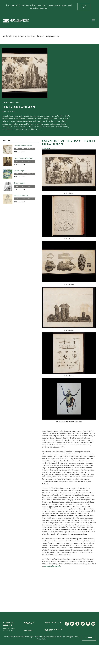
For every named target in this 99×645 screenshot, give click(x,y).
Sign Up (84, 6)
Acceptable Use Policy (53, 630)
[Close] (95, 7)
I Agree (88, 638)
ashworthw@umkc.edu (52, 566)
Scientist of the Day (35, 36)
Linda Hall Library (10, 36)
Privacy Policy (53, 623)
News (22, 36)
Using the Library (29, 623)
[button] (93, 20)
